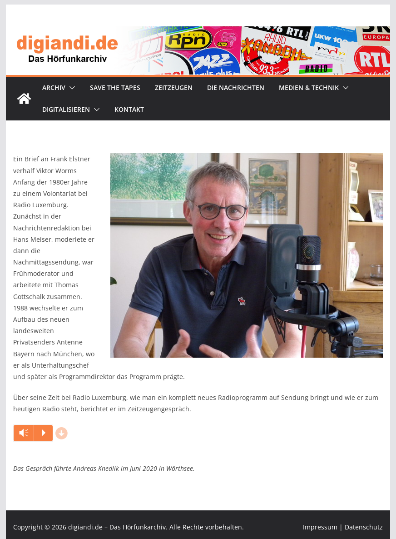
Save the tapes (115, 87)
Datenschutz (364, 527)
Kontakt (129, 109)
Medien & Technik (309, 87)
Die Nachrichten (235, 87)
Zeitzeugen (174, 87)
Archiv (53, 87)
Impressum (320, 527)
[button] (70, 87)
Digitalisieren (66, 109)
